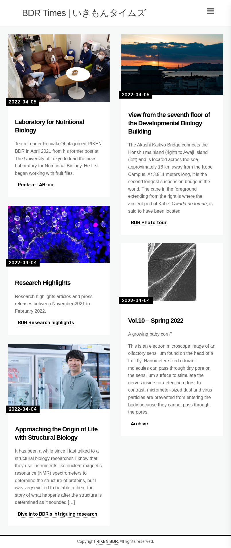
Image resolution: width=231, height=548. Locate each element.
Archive (139, 423)
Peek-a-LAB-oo (35, 184)
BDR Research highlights (46, 322)
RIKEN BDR (107, 541)
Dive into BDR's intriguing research (57, 514)
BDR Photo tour (149, 222)
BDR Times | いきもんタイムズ (84, 13)
